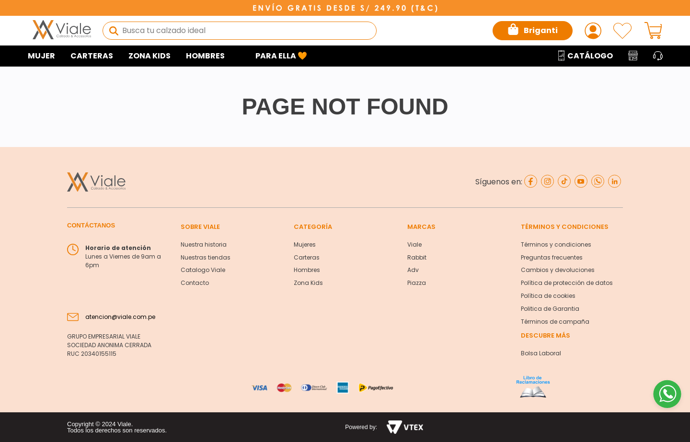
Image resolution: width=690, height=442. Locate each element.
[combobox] (240, 31)
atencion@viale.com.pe (120, 317)
